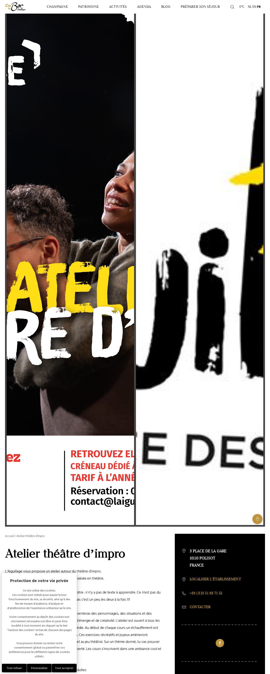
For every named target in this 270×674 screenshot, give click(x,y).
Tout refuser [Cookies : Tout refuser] (14, 668)
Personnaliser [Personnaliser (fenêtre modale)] (39, 668)
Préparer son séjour (206, 11)
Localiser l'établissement (217, 592)
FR (259, 11)
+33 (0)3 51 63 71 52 (207, 606)
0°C (241, 11)
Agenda (150, 11)
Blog (176, 11)
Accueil (9, 548)
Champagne (48, 11)
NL (250, 11)
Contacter (201, 620)
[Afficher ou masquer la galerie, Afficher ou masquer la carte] (257, 532)
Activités (119, 11)
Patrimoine (84, 11)
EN (254, 11)
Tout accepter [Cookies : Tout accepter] (64, 668)
